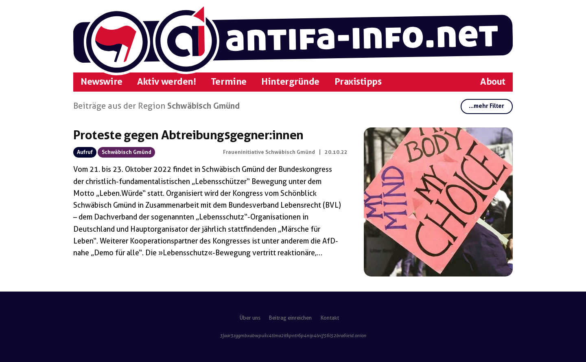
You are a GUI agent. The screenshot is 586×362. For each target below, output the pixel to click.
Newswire (101, 81)
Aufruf (85, 152)
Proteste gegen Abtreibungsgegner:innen (188, 135)
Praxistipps (358, 81)
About (492, 81)
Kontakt (330, 318)
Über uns (250, 318)
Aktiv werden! (166, 81)
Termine (229, 81)
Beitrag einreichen (290, 318)
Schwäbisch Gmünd (126, 152)
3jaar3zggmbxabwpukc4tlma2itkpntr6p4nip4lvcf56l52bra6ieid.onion (293, 335)
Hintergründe (290, 81)
